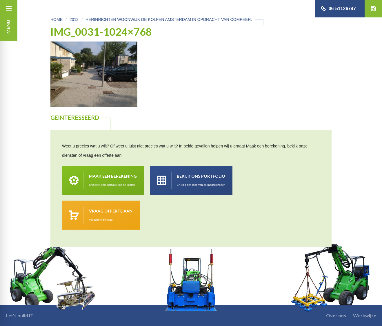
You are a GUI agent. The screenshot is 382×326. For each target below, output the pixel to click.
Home (56, 19)
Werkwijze (364, 315)
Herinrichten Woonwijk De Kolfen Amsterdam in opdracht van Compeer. (169, 19)
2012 (74, 19)
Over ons (336, 315)
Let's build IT (19, 315)
